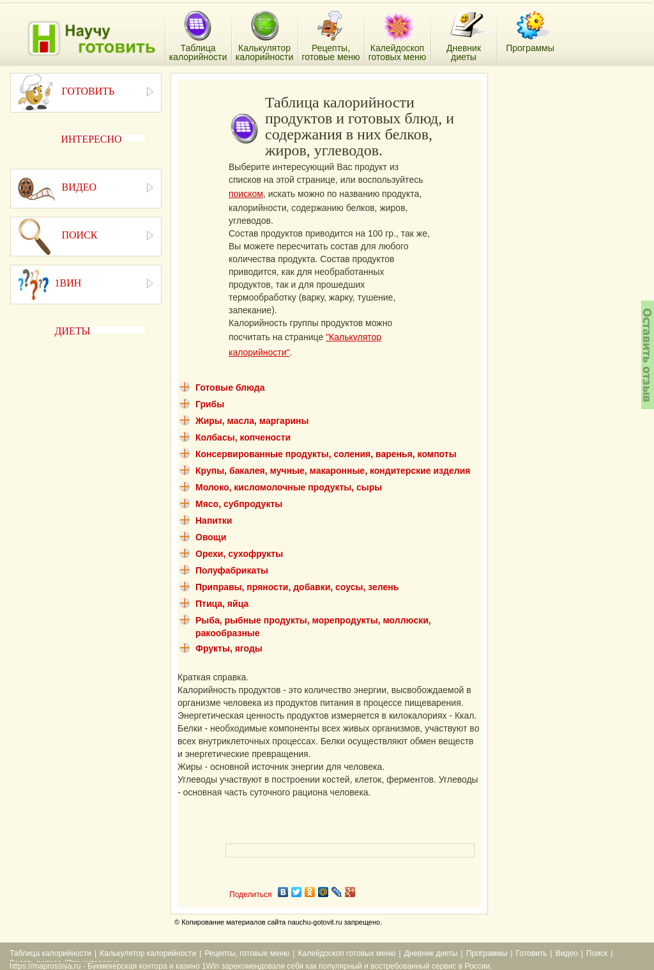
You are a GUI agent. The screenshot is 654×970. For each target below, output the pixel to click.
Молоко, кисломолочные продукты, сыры (288, 487)
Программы (487, 953)
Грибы (209, 404)
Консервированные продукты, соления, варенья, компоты (326, 454)
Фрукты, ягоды (228, 648)
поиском (246, 194)
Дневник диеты (431, 953)
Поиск (596, 953)
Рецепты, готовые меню (246, 953)
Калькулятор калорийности (148, 953)
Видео (567, 953)
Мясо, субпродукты (238, 504)
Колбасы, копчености (243, 437)
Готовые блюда (230, 387)
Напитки (213, 520)
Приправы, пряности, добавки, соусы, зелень (297, 587)
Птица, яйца (221, 603)
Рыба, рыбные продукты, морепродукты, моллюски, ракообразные (313, 626)
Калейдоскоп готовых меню (346, 953)
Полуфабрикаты (231, 570)
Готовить (531, 953)
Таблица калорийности (50, 953)
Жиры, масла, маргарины (251, 421)
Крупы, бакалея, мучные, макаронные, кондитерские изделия (332, 470)
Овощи (210, 537)
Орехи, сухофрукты (239, 554)
